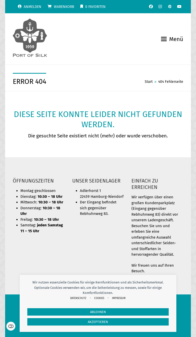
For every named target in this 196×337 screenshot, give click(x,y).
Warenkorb (64, 7)
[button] (172, 39)
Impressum (119, 298)
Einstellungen (10, 326)
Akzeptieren (98, 322)
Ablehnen (98, 312)
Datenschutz (78, 298)
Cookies (99, 298)
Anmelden (32, 7)
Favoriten (95, 7)
